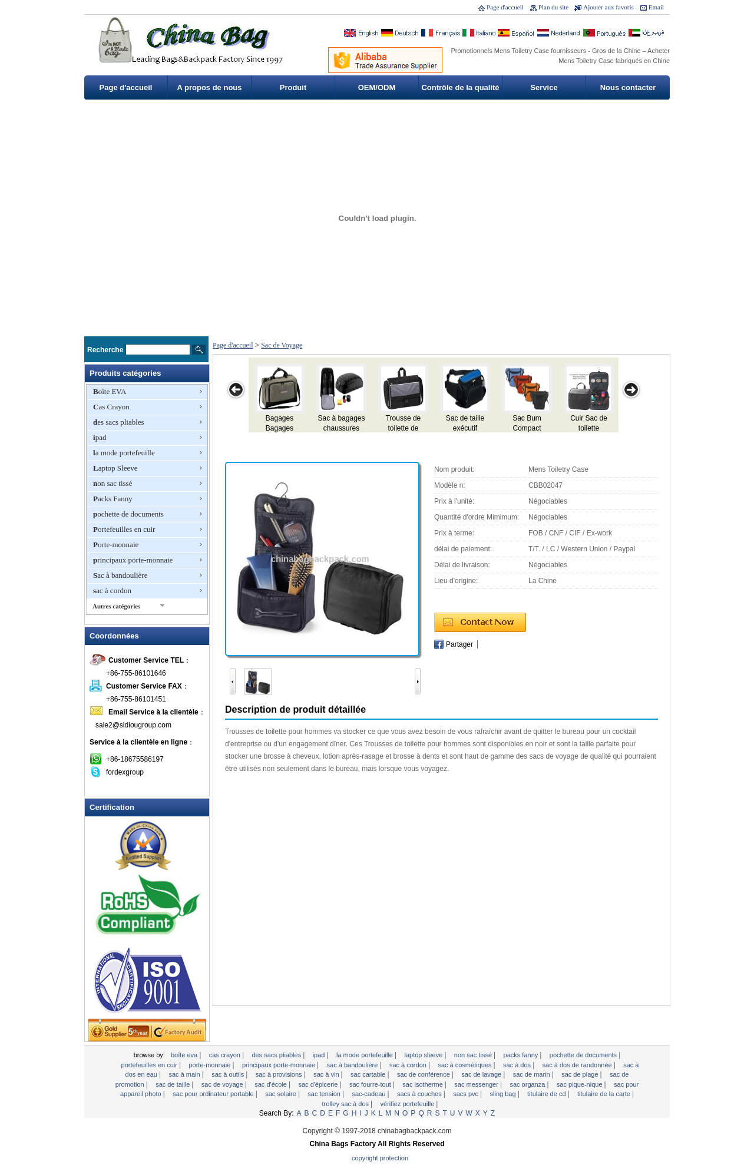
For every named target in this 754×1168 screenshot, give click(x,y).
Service (543, 87)
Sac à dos (518, 1064)
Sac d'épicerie (318, 1084)
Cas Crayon (111, 406)
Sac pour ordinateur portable (214, 1093)
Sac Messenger (477, 1084)
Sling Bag (504, 1093)
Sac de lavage (482, 1074)
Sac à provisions (280, 1074)
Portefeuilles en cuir (124, 529)
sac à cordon (112, 590)
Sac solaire (281, 1093)
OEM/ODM (377, 87)
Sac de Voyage (281, 345)
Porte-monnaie (115, 544)
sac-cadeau (370, 1093)
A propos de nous (209, 87)
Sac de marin (532, 1074)
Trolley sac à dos (346, 1103)
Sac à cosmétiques (465, 1064)
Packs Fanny (113, 498)
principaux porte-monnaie (133, 559)
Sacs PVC (466, 1093)
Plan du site (553, 7)
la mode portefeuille (124, 452)
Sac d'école (271, 1084)
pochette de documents (128, 513)
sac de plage (580, 1074)
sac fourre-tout (371, 1084)
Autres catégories (116, 606)
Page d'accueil (505, 7)
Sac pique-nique (580, 1084)
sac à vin (326, 1074)
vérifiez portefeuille (408, 1103)
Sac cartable (368, 1074)
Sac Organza (528, 1084)
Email (656, 7)
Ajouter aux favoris (608, 7)
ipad (99, 437)
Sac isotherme (423, 1084)
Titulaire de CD (547, 1093)
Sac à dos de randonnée (578, 1064)
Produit (293, 87)
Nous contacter (628, 87)
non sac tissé (112, 483)
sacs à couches (420, 1093)
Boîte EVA (109, 391)
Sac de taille (173, 1084)
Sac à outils (228, 1074)
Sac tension (324, 1093)
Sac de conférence (424, 1074)
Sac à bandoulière (120, 575)
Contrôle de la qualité (460, 87)
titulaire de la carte (604, 1093)
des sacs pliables (118, 422)
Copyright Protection (380, 1158)
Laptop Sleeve (115, 468)
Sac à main (184, 1074)
